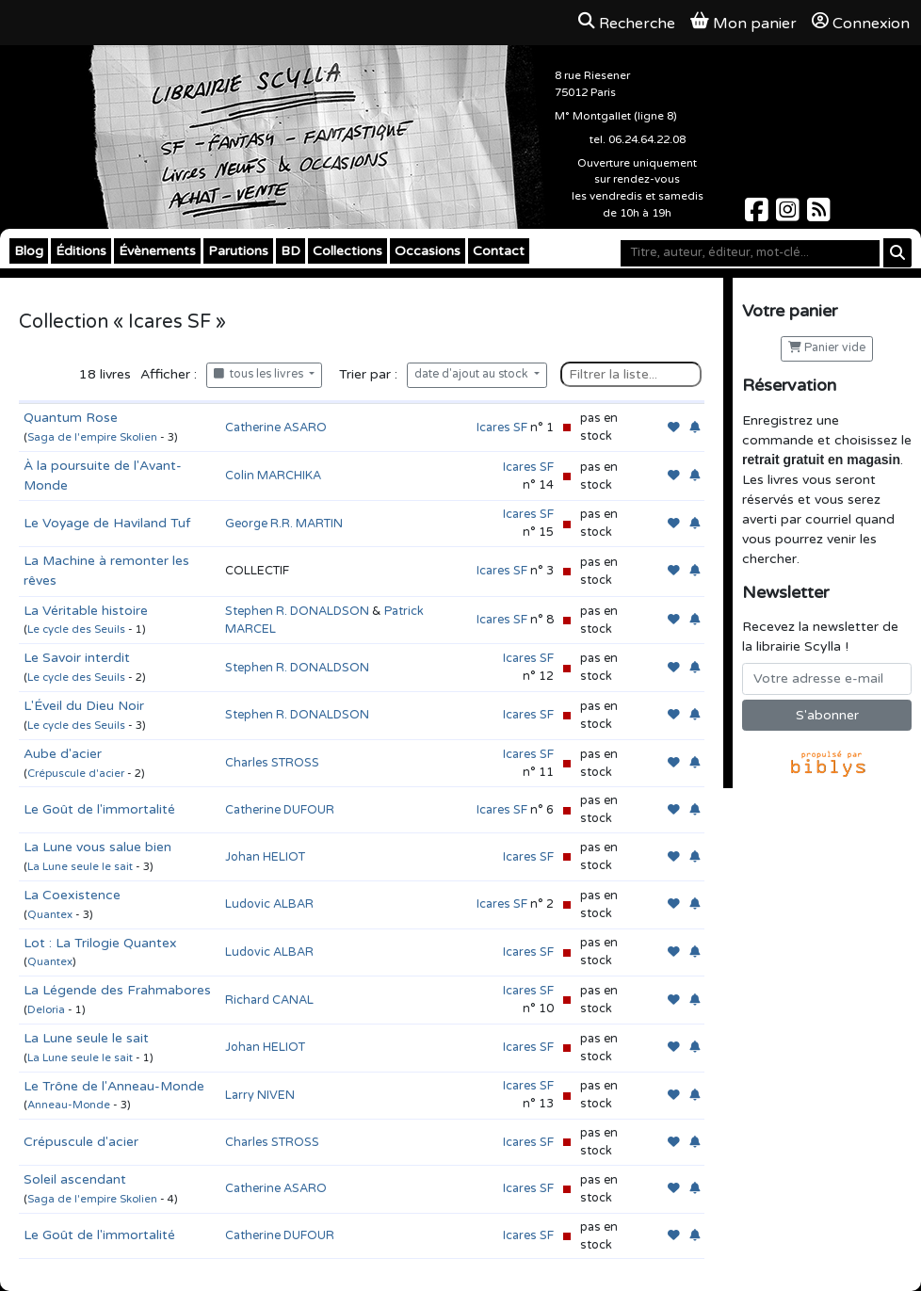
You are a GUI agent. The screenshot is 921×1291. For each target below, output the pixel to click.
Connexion (861, 22)
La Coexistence (72, 895)
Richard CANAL (269, 1000)
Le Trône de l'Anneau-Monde (114, 1086)
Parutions (238, 251)
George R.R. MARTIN (284, 523)
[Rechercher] (897, 252)
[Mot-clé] (750, 253)
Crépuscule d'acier (75, 773)
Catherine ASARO (276, 427)
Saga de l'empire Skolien (92, 437)
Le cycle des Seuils (76, 629)
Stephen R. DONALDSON (297, 611)
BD (290, 251)
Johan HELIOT (265, 856)
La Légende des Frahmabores (117, 990)
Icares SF (502, 427)
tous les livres (260, 374)
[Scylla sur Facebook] (758, 215)
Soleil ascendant (75, 1179)
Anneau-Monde (68, 1105)
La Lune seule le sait (80, 867)
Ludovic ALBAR (269, 904)
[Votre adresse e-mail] (827, 679)
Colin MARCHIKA (273, 475)
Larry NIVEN (260, 1095)
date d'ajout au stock (472, 374)
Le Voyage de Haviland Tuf (107, 523)
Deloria (46, 1010)
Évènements (157, 251)
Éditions (81, 251)
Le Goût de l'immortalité (99, 809)
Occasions (427, 251)
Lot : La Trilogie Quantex (100, 943)
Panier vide (826, 348)
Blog (28, 251)
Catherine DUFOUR (279, 809)
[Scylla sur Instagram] (789, 215)
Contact (499, 251)
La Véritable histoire (86, 611)
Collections (347, 251)
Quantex (50, 915)
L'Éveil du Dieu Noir (84, 706)
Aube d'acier (63, 754)
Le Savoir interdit (77, 658)
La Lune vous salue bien (97, 847)
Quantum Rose (71, 418)
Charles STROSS (272, 762)
